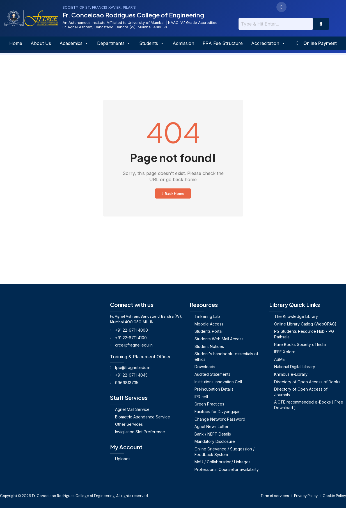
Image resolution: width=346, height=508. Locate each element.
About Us (40, 43)
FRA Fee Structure (222, 43)
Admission (183, 43)
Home (15, 43)
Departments (113, 43)
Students (151, 43)
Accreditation (268, 43)
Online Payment (321, 43)
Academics (73, 43)
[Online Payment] (298, 43)
